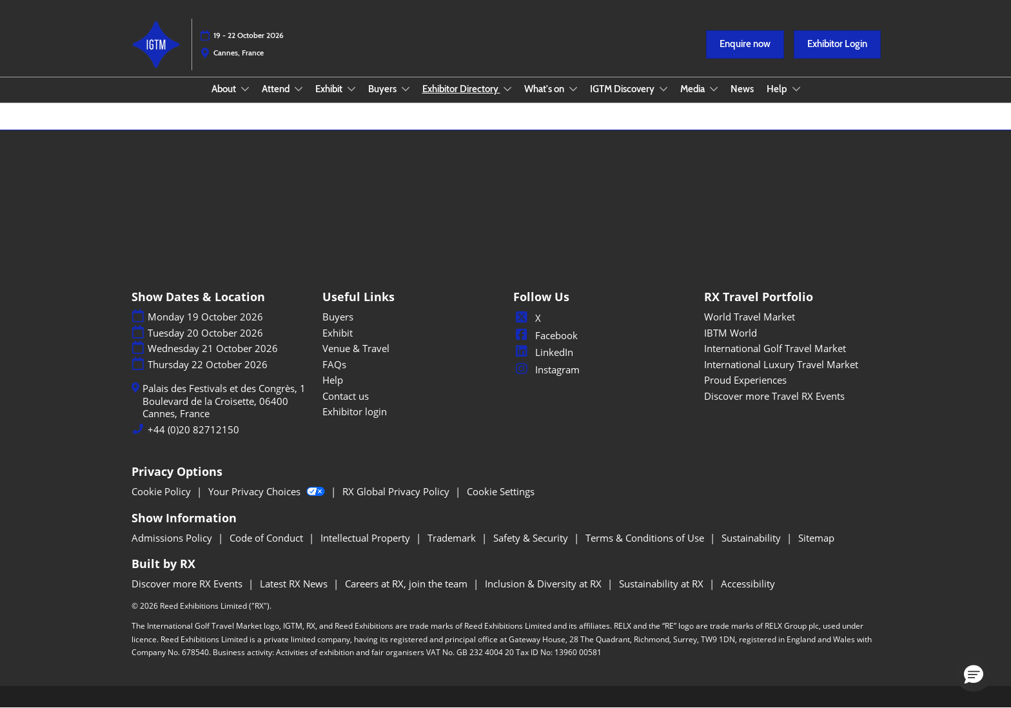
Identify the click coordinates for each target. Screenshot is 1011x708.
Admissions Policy (173, 537)
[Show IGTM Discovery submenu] (663, 88)
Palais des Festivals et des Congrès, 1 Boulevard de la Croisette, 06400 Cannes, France (224, 401)
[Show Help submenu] (796, 88)
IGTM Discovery (623, 89)
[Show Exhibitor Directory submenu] (507, 88)
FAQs (334, 364)
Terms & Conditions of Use (646, 537)
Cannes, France (238, 52)
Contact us (345, 395)
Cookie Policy (162, 491)
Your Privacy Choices (268, 491)
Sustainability (752, 537)
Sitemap (816, 537)
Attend (276, 89)
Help (778, 89)
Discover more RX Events (188, 583)
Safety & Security (532, 537)
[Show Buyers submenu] (405, 88)
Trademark (452, 537)
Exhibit (329, 89)
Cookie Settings (501, 491)
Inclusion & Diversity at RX (544, 583)
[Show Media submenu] (714, 88)
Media (693, 89)
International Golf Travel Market (775, 348)
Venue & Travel (355, 348)
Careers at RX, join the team (407, 583)
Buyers (383, 89)
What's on (545, 89)
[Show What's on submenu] (573, 88)
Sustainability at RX (662, 583)
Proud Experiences (745, 379)
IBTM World (730, 332)
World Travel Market (749, 316)
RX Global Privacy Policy (397, 491)
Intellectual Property (366, 537)
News (742, 89)
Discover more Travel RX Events (774, 395)
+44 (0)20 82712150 (193, 430)
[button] (745, 44)
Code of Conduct (268, 537)
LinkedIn (543, 352)
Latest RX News (295, 583)
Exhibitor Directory (461, 89)
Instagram (546, 369)
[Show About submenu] (245, 88)
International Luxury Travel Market (781, 364)
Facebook (545, 335)
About (224, 89)
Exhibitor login (354, 411)
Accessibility (748, 583)
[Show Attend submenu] (298, 88)
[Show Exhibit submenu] (351, 88)
